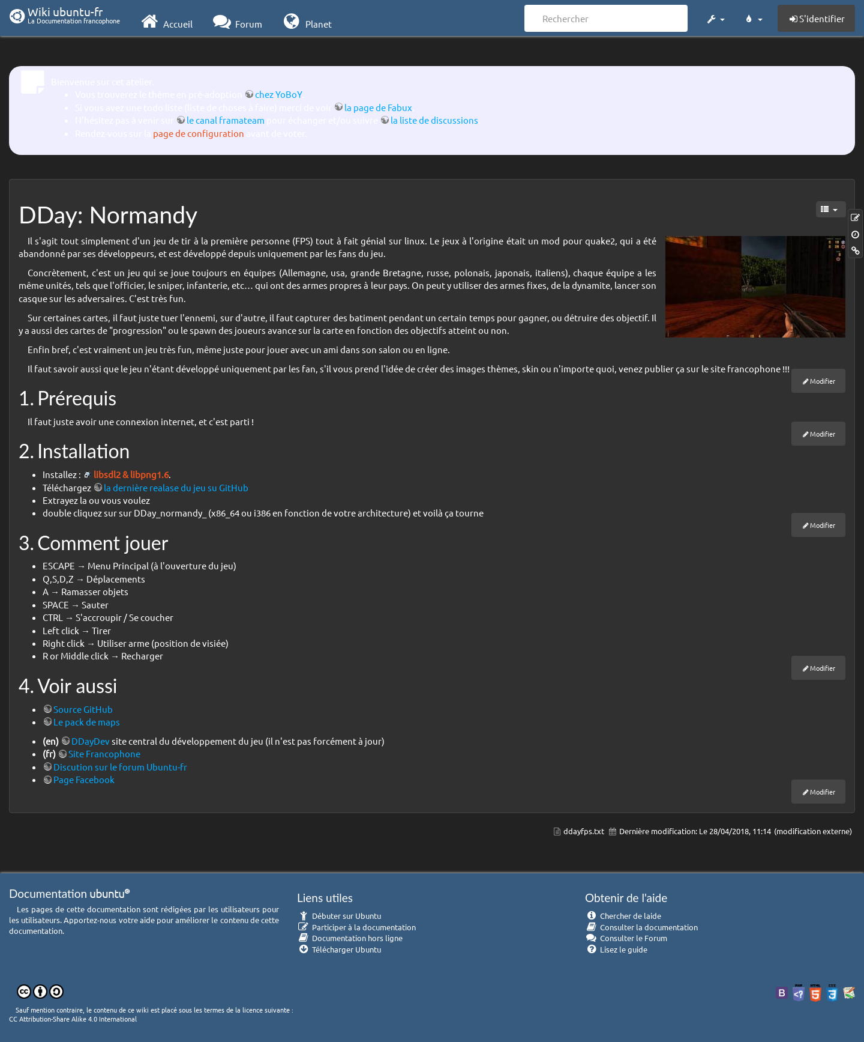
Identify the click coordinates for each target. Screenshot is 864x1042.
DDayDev (90, 741)
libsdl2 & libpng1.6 (131, 474)
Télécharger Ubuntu (339, 949)
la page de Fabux (378, 107)
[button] (715, 17)
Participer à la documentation (356, 927)
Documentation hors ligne (350, 938)
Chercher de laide (623, 915)
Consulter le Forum (626, 938)
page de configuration (198, 133)
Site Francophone (104, 753)
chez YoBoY (278, 94)
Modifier (822, 381)
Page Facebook (84, 779)
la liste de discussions (434, 120)
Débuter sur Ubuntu (339, 915)
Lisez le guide (616, 949)
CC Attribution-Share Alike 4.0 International (73, 1018)
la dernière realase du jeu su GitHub (176, 487)
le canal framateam (226, 120)
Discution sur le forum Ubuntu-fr (120, 766)
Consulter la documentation (641, 927)
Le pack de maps (86, 721)
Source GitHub (83, 709)
